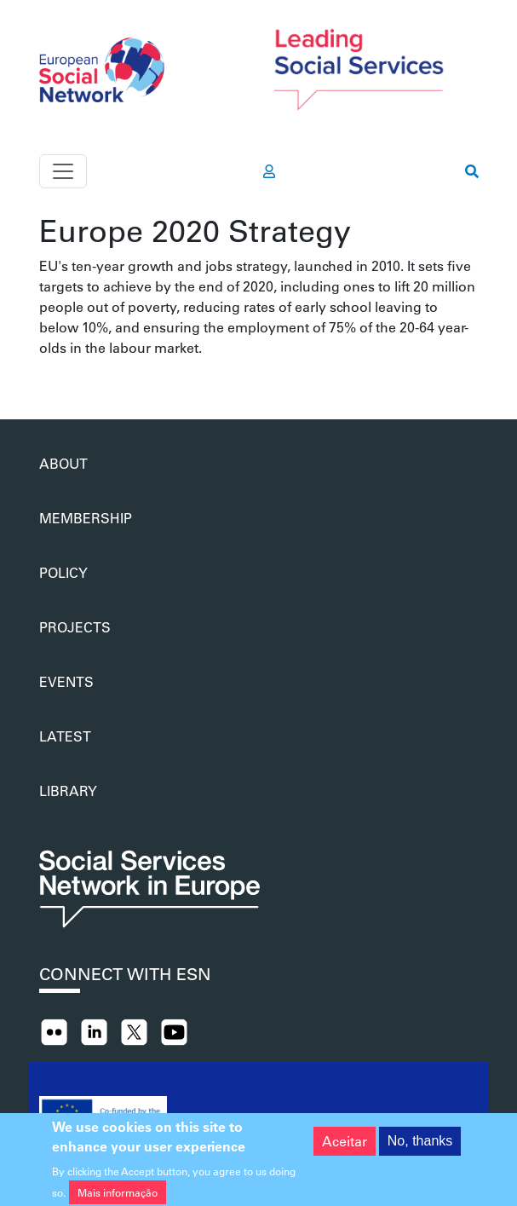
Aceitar (344, 1147)
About (63, 463)
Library (68, 790)
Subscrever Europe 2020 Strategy (46, 378)
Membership (85, 518)
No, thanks (420, 1147)
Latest (65, 736)
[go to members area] (269, 171)
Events (66, 681)
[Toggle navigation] (63, 171)
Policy (63, 572)
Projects (75, 627)
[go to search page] (472, 171)
